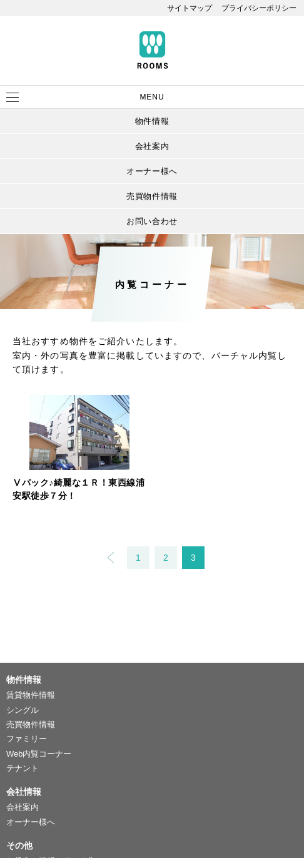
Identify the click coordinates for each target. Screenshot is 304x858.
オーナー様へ (151, 171)
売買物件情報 (151, 196)
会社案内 (152, 146)
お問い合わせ (151, 221)
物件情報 (152, 121)
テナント (22, 768)
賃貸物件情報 (30, 695)
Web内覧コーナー (39, 753)
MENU (151, 97)
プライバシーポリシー (258, 8)
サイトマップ (189, 8)
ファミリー (26, 738)
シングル (22, 710)
